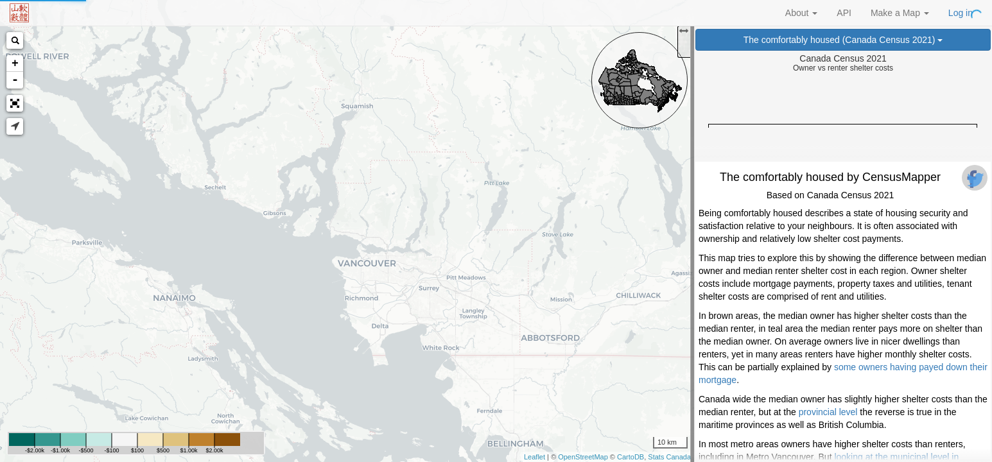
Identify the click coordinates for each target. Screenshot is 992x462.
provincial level (828, 412)
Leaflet (534, 457)
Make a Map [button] (900, 13)
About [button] (801, 13)
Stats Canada (669, 457)
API (844, 13)
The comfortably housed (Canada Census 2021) (843, 40)
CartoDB (630, 457)
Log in (960, 13)
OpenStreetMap (583, 457)
